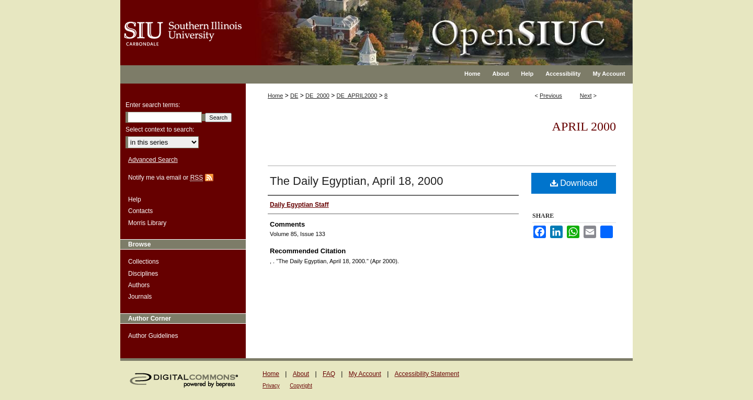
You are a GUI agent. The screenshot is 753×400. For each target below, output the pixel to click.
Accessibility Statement (427, 374)
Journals (140, 296)
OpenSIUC (410, 26)
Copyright (301, 386)
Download (574, 183)
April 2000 (584, 126)
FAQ (329, 374)
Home (275, 95)
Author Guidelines (153, 335)
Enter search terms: (153, 105)
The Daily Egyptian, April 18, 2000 (356, 180)
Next (586, 95)
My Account (365, 374)
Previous (551, 95)
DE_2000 (317, 95)
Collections (143, 261)
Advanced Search (153, 159)
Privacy (271, 386)
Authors (139, 285)
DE (294, 95)
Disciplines (143, 273)
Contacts (140, 211)
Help (134, 199)
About (301, 374)
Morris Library (147, 223)
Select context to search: (160, 129)
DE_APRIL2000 (357, 95)
